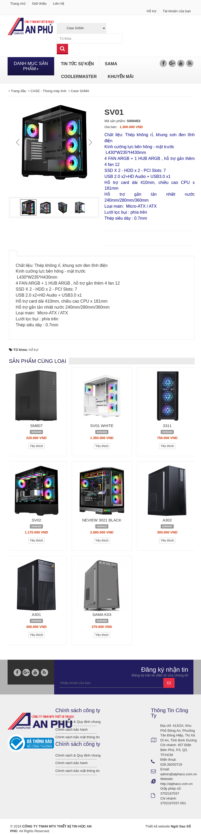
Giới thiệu (39, 3)
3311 (167, 425)
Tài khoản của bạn (177, 11)
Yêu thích (36, 446)
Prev (18, 142)
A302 (167, 520)
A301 (36, 614)
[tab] (13, 253)
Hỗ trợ (151, 11)
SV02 (36, 520)
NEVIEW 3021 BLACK (101, 520)
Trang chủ (18, 3)
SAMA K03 (101, 614)
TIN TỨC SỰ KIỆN (77, 64)
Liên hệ (58, 3)
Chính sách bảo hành (71, 729)
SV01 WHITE (101, 425)
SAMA (111, 64)
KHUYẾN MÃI (121, 76)
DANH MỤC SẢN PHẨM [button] (31, 66)
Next (90, 142)
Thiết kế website (157, 826)
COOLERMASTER (79, 76)
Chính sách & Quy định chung (76, 722)
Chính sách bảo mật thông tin (76, 737)
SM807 (36, 425)
